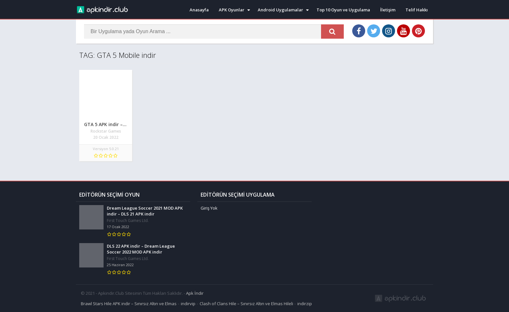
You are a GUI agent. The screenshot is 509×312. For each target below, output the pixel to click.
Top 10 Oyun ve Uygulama (343, 10)
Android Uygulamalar (280, 10)
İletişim (387, 10)
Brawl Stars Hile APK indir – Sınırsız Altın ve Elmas (129, 303)
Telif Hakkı (416, 10)
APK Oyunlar (231, 10)
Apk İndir (195, 293)
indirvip (188, 303)
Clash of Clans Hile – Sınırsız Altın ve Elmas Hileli (246, 303)
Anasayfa (199, 10)
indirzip (304, 303)
